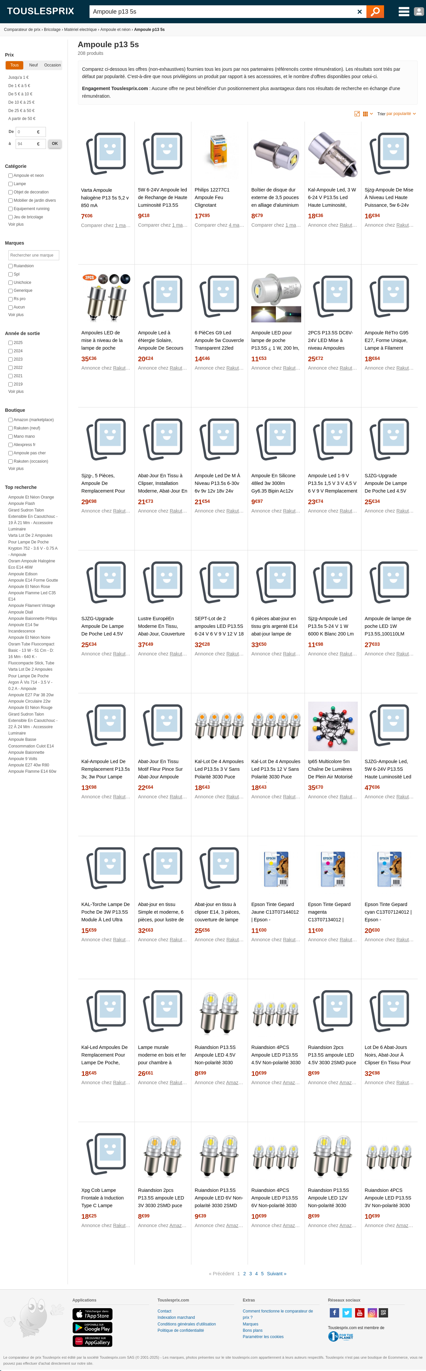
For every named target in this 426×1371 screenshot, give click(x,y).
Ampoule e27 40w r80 (28, 765)
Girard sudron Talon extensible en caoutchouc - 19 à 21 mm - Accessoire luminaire (33, 520)
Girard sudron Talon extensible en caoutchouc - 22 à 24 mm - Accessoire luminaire (33, 724)
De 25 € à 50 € (21, 110)
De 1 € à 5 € (19, 85)
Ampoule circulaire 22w (29, 701)
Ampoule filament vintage (31, 605)
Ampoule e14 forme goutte (33, 580)
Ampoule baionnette (26, 752)
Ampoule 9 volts (22, 758)
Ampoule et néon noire (29, 637)
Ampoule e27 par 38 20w (31, 695)
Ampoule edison (22, 574)
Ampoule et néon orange (31, 497)
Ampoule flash (21, 503)
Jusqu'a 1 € (18, 77)
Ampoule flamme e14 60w (32, 771)
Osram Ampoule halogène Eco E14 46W (31, 564)
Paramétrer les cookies (263, 1336)
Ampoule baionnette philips (32, 618)
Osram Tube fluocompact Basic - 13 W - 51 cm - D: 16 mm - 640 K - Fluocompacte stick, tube (31, 654)
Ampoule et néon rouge (30, 707)
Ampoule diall (20, 612)
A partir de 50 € (21, 118)
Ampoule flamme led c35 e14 (32, 596)
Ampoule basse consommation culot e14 (31, 742)
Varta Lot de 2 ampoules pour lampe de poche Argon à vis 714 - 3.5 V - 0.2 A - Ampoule (30, 679)
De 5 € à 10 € (20, 94)
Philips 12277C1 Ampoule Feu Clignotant (212, 197)
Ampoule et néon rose (29, 586)
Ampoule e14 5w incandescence (23, 628)
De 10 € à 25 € (21, 102)
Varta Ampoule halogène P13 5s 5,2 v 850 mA (105, 197)
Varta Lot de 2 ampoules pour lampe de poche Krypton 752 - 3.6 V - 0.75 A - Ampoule (32, 545)
